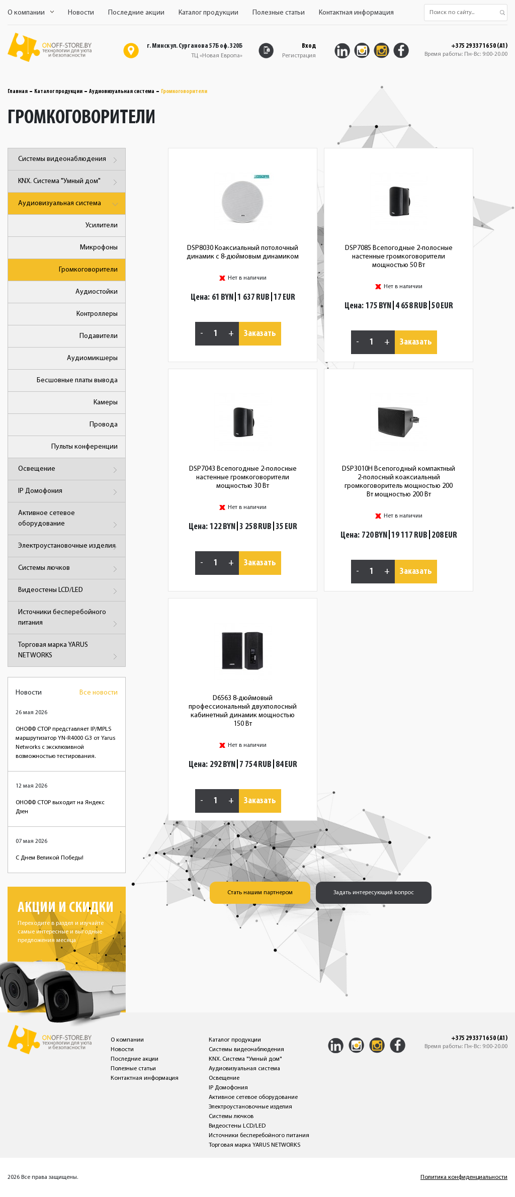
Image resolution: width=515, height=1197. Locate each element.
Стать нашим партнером (260, 893)
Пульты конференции (84, 447)
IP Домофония (69, 492)
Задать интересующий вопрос (373, 893)
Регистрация (299, 56)
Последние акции (136, 13)
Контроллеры (97, 314)
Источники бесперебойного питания (69, 619)
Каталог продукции (208, 13)
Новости (81, 13)
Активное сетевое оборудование (69, 520)
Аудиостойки (96, 292)
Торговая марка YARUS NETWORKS (69, 652)
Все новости (98, 693)
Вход (309, 46)
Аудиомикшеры (92, 358)
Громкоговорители (88, 270)
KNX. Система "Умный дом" (69, 182)
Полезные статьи (278, 13)
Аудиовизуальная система (121, 92)
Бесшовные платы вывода (77, 380)
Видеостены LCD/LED (69, 591)
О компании (31, 13)
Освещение (69, 470)
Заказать (260, 333)
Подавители (98, 336)
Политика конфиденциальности (463, 1177)
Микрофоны (99, 247)
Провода (104, 425)
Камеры (106, 402)
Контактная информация (356, 13)
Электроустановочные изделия (69, 547)
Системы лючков (69, 569)
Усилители (101, 225)
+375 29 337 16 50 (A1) (479, 46)
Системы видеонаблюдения (69, 160)
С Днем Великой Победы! (49, 858)
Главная (18, 92)
